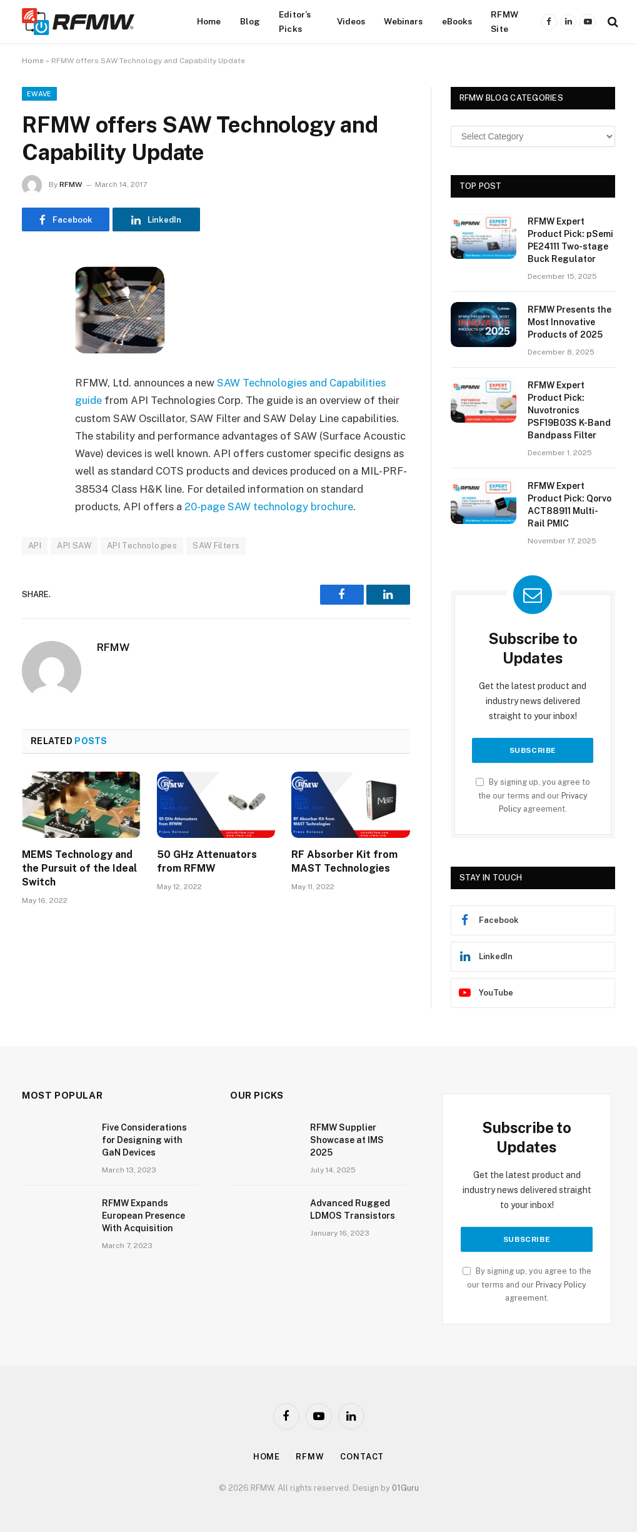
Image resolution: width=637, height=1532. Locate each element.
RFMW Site (504, 21)
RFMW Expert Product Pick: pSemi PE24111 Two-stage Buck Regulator (570, 240)
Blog (250, 21)
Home (209, 21)
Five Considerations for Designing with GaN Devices (144, 1139)
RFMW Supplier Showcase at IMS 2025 (347, 1139)
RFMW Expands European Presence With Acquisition (143, 1215)
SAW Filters (216, 545)
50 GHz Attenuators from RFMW (207, 861)
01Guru (405, 1488)
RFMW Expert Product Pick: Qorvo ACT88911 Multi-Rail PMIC (569, 504)
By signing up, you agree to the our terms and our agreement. (533, 795)
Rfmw (310, 1456)
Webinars (403, 21)
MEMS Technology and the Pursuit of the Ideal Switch (79, 868)
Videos (351, 21)
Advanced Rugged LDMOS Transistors (352, 1209)
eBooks (457, 21)
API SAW (74, 545)
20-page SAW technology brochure (268, 506)
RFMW (70, 184)
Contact (362, 1456)
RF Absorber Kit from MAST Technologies (344, 861)
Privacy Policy (561, 1284)
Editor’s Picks (295, 21)
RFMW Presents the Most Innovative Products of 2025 (569, 322)
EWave (39, 94)
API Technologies (142, 545)
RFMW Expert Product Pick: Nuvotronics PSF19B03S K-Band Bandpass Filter (569, 410)
